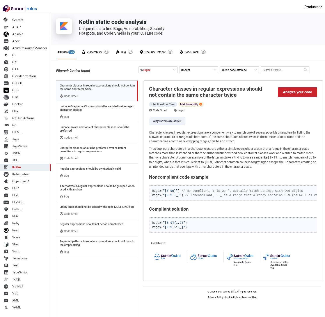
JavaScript (16, 146)
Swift (12, 251)
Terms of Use (249, 297)
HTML (12, 132)
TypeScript (16, 272)
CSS (11, 90)
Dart (11, 97)
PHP (11, 188)
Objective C (16, 181)
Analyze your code (297, 92)
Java (11, 139)
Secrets (13, 20)
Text (11, 265)
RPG (11, 216)
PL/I (11, 195)
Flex (11, 111)
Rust (11, 230)
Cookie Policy (232, 297)
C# (10, 62)
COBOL (13, 83)
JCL (11, 160)
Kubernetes (16, 174)
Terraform (15, 258)
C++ (11, 69)
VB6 (11, 293)
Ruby (11, 223)
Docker (13, 104)
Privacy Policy (215, 297)
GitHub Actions (19, 118)
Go (10, 125)
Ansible (13, 34)
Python (13, 209)
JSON (12, 153)
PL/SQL (13, 202)
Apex (12, 41)
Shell (12, 244)
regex (181, 110)
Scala (12, 237)
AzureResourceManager (25, 48)
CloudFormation (20, 76)
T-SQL (12, 279)
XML (11, 300)
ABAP (12, 27)
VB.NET (14, 286)
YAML (12, 307)
